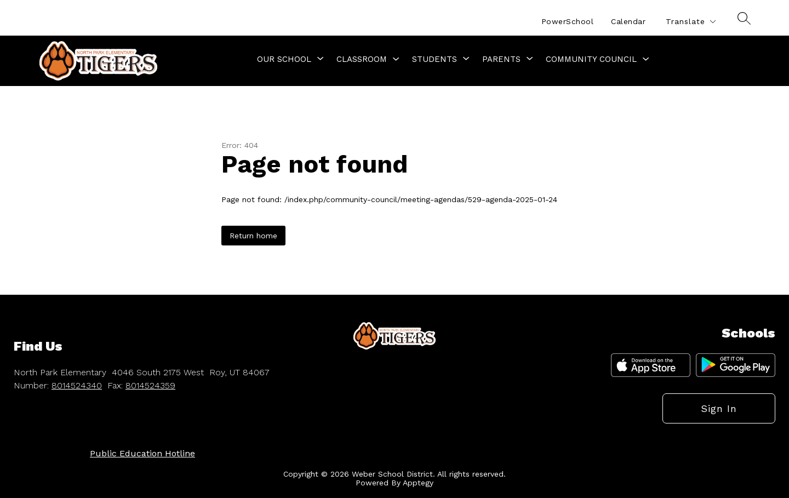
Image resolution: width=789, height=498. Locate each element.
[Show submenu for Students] (434, 59)
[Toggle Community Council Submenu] (646, 59)
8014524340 (77, 385)
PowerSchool (567, 21)
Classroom (361, 59)
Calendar (628, 21)
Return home (253, 235)
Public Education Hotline (142, 453)
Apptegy (418, 482)
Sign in (719, 408)
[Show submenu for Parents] (501, 59)
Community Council (591, 59)
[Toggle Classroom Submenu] (396, 59)
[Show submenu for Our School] (284, 59)
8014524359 (150, 385)
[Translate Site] (690, 21)
